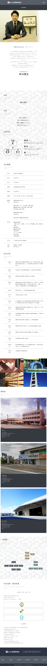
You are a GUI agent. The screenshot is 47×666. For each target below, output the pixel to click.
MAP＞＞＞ (4, 437)
